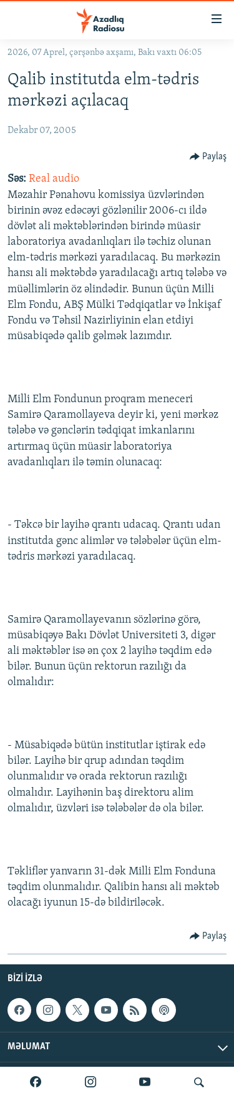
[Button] (208, 157)
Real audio (54, 179)
